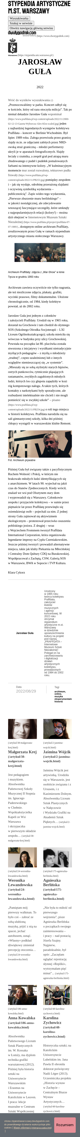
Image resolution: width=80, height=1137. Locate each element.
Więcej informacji (22, 1127)
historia (59, 701)
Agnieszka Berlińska (52, 882)
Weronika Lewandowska (20, 882)
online (58, 694)
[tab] (19, 18)
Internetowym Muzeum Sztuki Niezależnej (37, 220)
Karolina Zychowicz (52, 1020)
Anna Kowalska (21, 1018)
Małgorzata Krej (22, 752)
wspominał (54, 114)
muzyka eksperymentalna (64, 697)
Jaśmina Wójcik (57, 752)
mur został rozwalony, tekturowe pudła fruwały (39, 173)
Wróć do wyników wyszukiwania (29, 100)
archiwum (60, 691)
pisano (56, 400)
